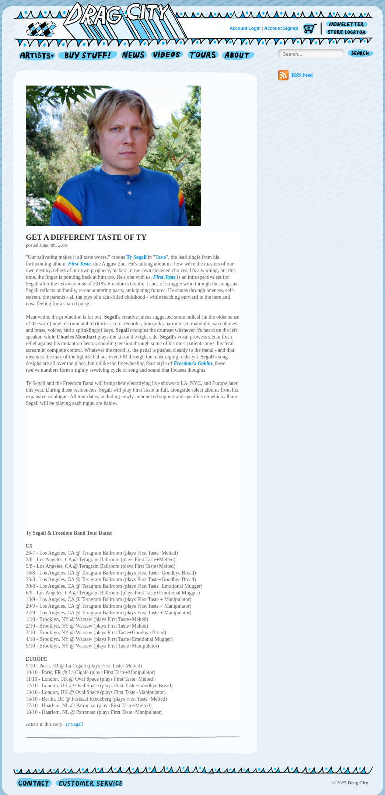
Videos (167, 56)
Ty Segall (74, 724)
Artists (35, 56)
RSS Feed (295, 75)
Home (105, 19)
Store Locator (348, 32)
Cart (309, 29)
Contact (34, 782)
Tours (203, 56)
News (134, 56)
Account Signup (281, 28)
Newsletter (348, 24)
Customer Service (88, 782)
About (238, 56)
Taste (160, 257)
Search (360, 54)
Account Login (245, 28)
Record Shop (88, 56)
